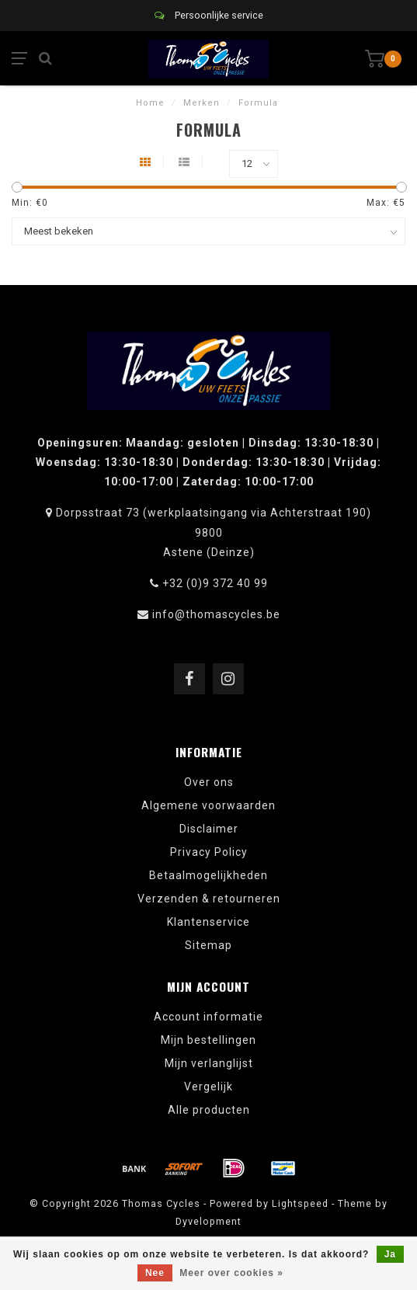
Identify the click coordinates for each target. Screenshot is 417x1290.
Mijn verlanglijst (209, 1063)
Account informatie (208, 1016)
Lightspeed (300, 1203)
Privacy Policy (209, 852)
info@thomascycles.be (216, 614)
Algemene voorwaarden (208, 805)
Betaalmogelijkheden (208, 875)
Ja (390, 1254)
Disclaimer (208, 828)
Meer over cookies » (231, 1272)
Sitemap (208, 945)
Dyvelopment (208, 1221)
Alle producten (209, 1110)
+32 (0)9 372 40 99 (215, 583)
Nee (155, 1272)
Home (150, 103)
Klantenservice (208, 922)
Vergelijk (208, 1086)
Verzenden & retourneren (208, 898)
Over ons (209, 782)
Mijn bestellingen (208, 1040)
